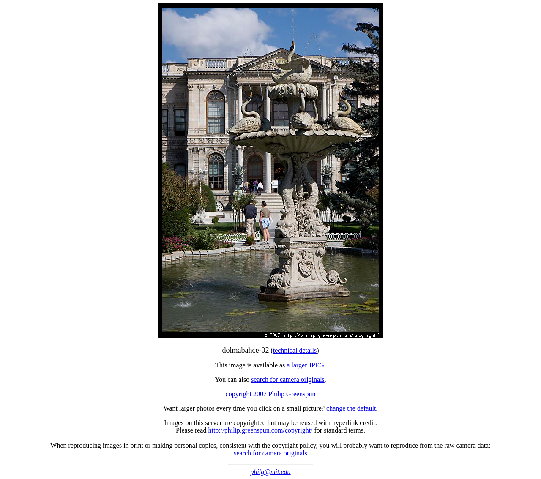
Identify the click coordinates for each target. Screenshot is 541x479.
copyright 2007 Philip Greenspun (271, 393)
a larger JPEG (305, 365)
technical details (295, 350)
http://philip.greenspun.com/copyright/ (260, 430)
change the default (351, 408)
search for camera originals (288, 379)
